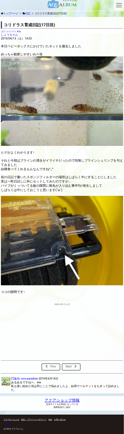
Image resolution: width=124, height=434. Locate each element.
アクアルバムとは (11, 419)
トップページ (10, 13)
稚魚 (19, 31)
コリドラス (11, 31)
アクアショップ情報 (62, 400)
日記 (27, 13)
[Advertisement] (62, 333)
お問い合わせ (60, 419)
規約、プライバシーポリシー (34, 419)
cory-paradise (29, 378)
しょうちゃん (9, 34)
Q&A (50, 419)
